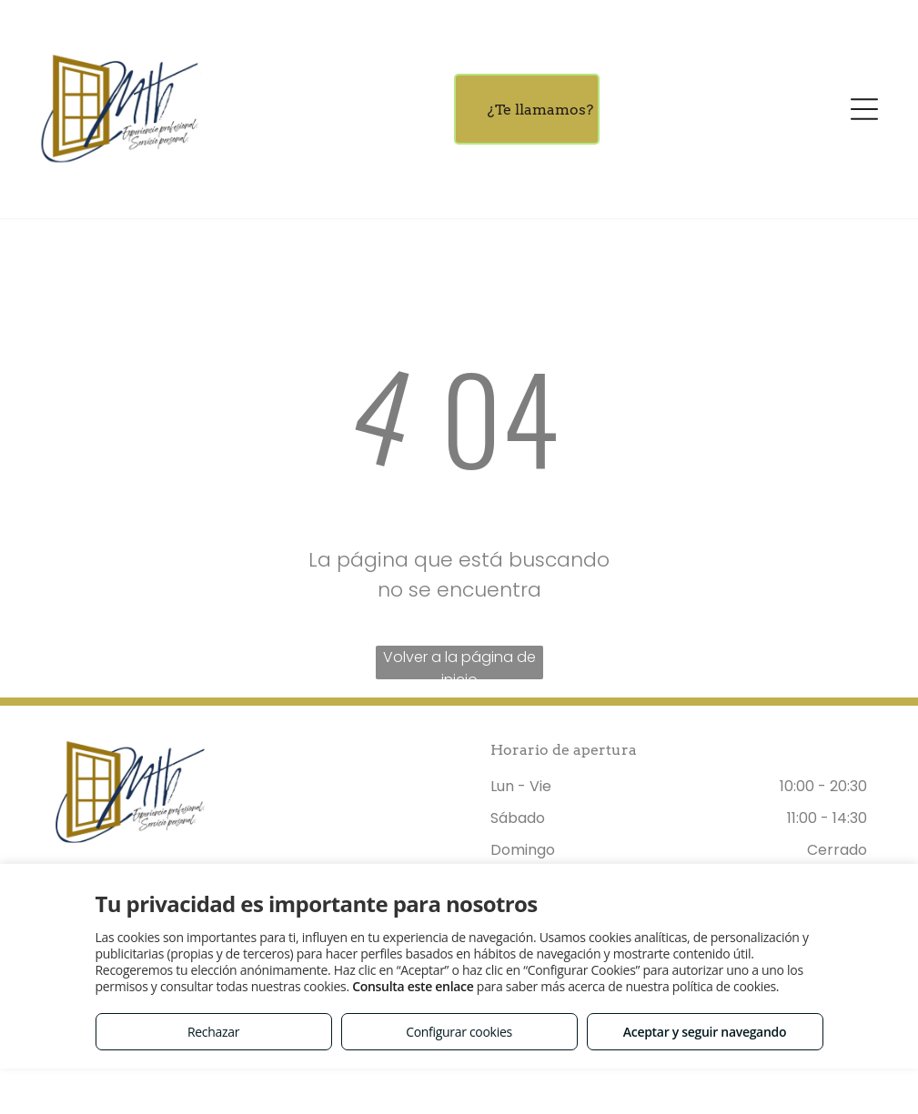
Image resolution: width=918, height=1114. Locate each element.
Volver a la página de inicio (459, 663)
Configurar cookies (459, 1031)
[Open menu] (864, 109)
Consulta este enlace (412, 986)
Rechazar (213, 1031)
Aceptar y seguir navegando (704, 1031)
